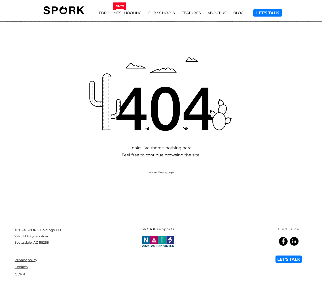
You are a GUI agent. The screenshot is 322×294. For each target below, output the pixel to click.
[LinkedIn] (294, 241)
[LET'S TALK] (267, 13)
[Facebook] (283, 241)
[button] (191, 13)
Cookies (21, 267)
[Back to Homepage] (161, 172)
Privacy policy (26, 260)
